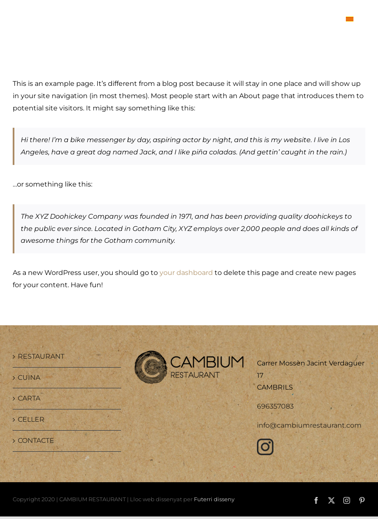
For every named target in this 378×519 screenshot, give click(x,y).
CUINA (29, 377)
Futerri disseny (214, 499)
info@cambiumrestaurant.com (309, 425)
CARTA (29, 398)
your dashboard (186, 273)
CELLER (31, 419)
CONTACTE (36, 441)
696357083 (275, 406)
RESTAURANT (41, 356)
